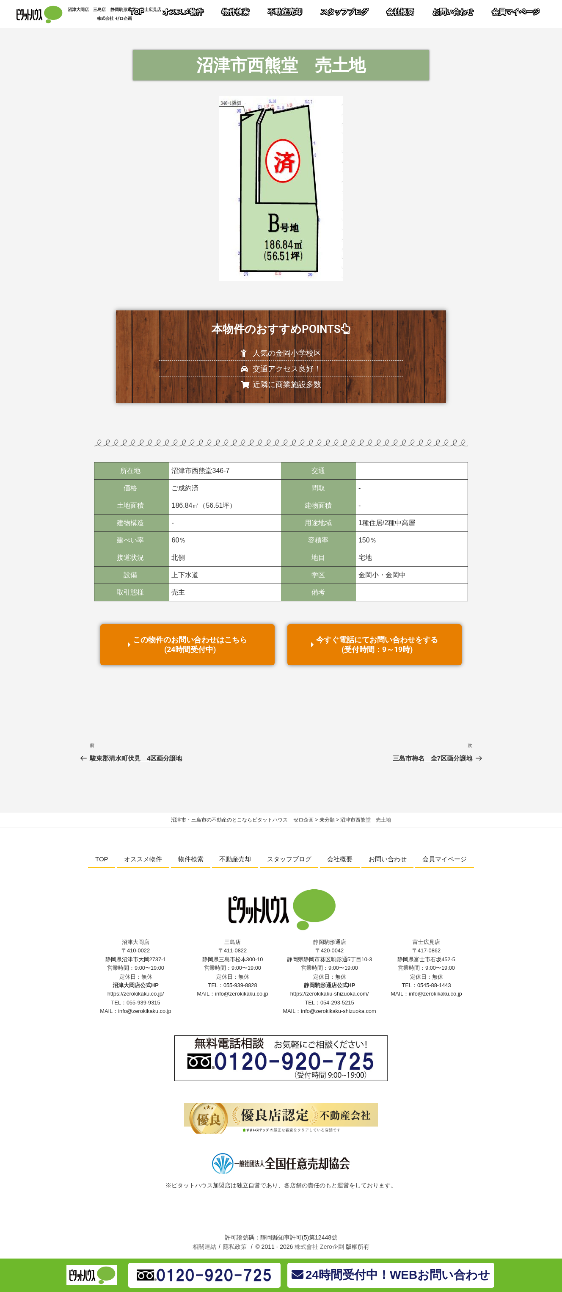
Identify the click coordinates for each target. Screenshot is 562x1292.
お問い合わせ (388, 859)
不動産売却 (235, 859)
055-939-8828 (240, 985)
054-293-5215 (337, 1002)
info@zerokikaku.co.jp (144, 1011)
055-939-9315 (143, 1002)
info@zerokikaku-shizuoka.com (338, 1011)
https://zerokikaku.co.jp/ (135, 993)
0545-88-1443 (434, 985)
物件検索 (191, 859)
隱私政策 (235, 1246)
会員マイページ (444, 859)
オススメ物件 (143, 859)
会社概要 (340, 859)
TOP (101, 859)
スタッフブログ (289, 859)
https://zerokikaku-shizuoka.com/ (329, 993)
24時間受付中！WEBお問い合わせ (391, 1274)
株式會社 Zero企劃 (319, 1246)
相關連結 (204, 1246)
